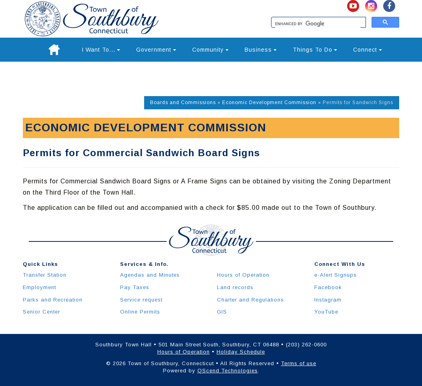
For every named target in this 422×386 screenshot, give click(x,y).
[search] (317, 24)
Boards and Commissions (183, 102)
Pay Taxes (134, 287)
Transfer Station (44, 275)
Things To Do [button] (315, 49)
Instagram (328, 300)
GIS (222, 312)
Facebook (328, 287)
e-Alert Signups (335, 275)
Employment (39, 287)
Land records (235, 287)
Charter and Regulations (250, 300)
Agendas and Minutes (150, 275)
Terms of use (298, 363)
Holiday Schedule (241, 352)
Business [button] (261, 49)
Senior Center (41, 312)
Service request (141, 300)
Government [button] (156, 49)
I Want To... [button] (101, 49)
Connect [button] (367, 49)
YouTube (326, 312)
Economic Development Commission (269, 102)
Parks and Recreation (52, 300)
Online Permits (140, 312)
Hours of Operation (243, 275)
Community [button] (210, 49)
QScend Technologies (227, 371)
